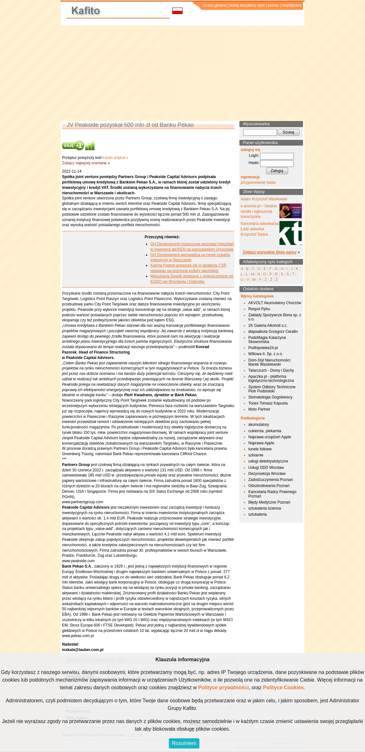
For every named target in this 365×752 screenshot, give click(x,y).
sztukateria (257, 514)
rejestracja (250, 177)
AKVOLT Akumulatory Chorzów (274, 303)
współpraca (291, 5)
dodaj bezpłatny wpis (247, 5)
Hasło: (254, 163)
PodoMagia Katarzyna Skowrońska (267, 339)
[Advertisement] (182, 73)
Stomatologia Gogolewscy (270, 397)
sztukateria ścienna (264, 508)
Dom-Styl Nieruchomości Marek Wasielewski (269, 362)
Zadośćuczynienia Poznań (270, 479)
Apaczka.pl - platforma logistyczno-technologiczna (271, 378)
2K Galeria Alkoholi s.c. (267, 325)
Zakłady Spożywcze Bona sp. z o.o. (274, 317)
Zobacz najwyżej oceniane (84, 163)
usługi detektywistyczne (268, 461)
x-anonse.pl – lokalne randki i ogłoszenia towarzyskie (259, 211)
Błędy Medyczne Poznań (269, 502)
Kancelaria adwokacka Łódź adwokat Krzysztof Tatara (260, 229)
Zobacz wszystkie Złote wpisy (269, 252)
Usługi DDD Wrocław (266, 467)
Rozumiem (184, 743)
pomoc (273, 5)
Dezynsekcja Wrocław (267, 473)
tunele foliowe (260, 449)
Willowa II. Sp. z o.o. (265, 354)
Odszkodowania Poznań (268, 485)
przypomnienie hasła (258, 182)
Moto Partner (259, 409)
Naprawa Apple (261, 443)
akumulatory (258, 424)
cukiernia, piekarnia (264, 431)
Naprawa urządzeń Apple (269, 437)
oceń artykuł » (116, 157)
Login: (254, 155)
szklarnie (255, 455)
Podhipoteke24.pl (263, 348)
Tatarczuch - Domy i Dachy (271, 370)
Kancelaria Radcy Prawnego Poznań (272, 494)
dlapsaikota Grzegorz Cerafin (273, 331)
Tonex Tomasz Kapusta (268, 403)
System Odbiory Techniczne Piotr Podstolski (272, 389)
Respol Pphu (259, 309)
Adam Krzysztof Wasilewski (264, 199)
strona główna (215, 5)
